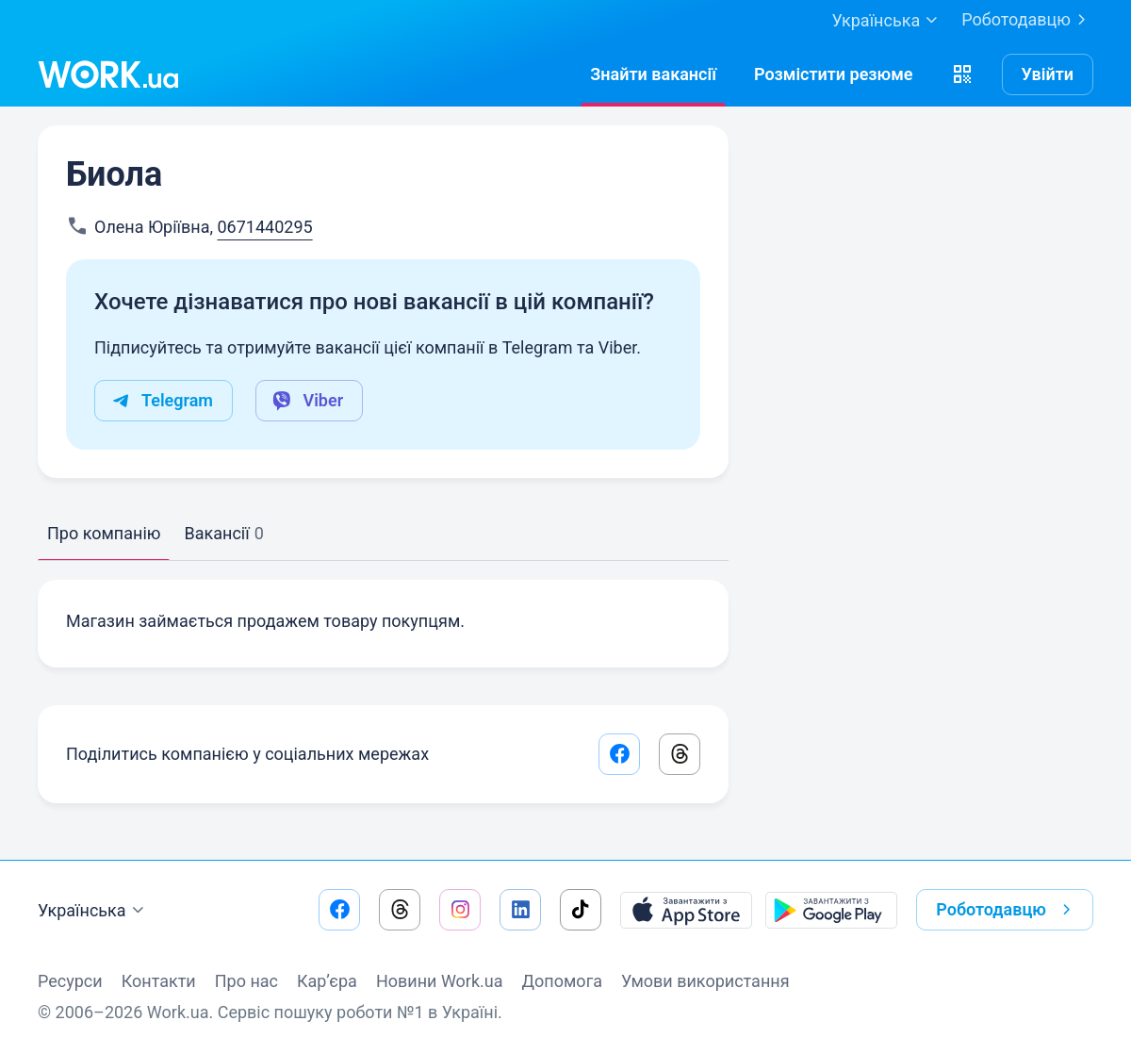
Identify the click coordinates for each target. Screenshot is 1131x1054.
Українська (93, 911)
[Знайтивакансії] (653, 74)
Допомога (562, 981)
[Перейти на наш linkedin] (520, 909)
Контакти (159, 981)
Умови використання (705, 981)
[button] (962, 74)
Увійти (1048, 74)
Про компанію (103, 533)
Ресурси (70, 981)
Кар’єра (327, 981)
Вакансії (223, 533)
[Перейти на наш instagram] (460, 909)
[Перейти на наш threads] (399, 909)
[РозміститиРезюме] (834, 74)
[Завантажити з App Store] (686, 909)
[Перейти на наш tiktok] (580, 909)
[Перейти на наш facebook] (339, 909)
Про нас (246, 981)
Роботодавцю (1027, 20)
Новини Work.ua (439, 981)
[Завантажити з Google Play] (831, 909)
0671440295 (264, 227)
